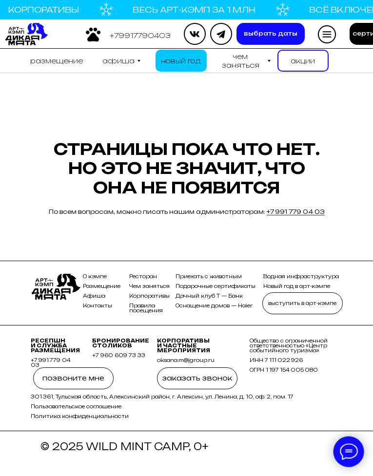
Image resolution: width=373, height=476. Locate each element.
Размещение (101, 286)
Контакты (97, 305)
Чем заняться (149, 286)
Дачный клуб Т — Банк (209, 296)
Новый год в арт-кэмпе (296, 286)
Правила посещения (146, 308)
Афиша (94, 296)
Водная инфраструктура (301, 276)
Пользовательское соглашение (76, 406)
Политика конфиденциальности (80, 416)
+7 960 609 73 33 (118, 355)
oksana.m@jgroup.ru (186, 360)
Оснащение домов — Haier (214, 305)
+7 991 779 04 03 (296, 211)
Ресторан (143, 276)
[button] (140, 35)
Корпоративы (149, 296)
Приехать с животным (209, 276)
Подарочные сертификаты (215, 286)
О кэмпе (95, 276)
